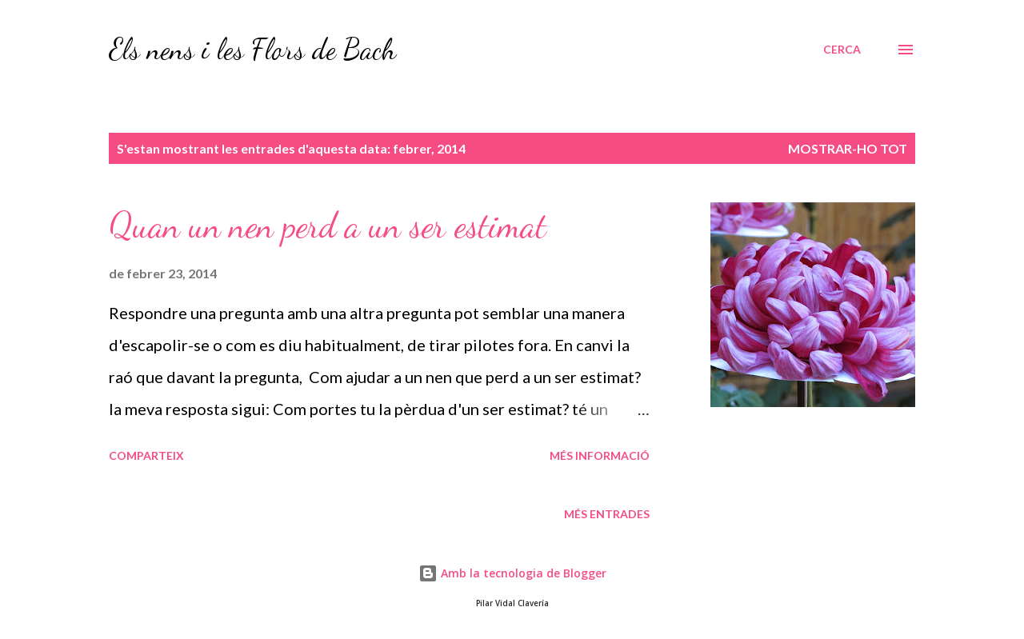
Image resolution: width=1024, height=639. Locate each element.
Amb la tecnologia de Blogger (512, 573)
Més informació (600, 455)
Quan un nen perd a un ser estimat (327, 225)
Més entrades (607, 514)
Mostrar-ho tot (847, 148)
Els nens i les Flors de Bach (252, 49)
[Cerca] (842, 49)
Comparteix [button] (146, 455)
